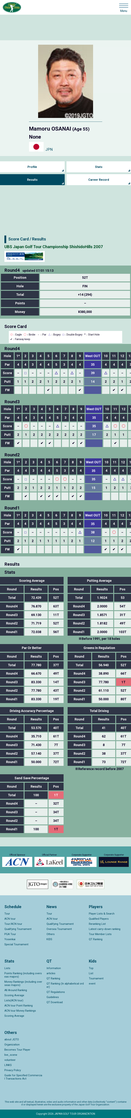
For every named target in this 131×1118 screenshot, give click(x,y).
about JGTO (11, 1039)
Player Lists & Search (102, 913)
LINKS (8, 1065)
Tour (7, 913)
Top (91, 968)
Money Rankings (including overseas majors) (23, 983)
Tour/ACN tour (13, 924)
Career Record (98, 179)
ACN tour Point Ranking (18, 1005)
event (92, 983)
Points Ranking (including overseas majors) (23, 975)
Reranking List (97, 924)
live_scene (10, 1054)
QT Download (55, 1002)
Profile (32, 167)
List (91, 973)
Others (51, 934)
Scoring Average (14, 995)
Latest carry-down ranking (104, 929)
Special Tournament (16, 944)
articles (51, 973)
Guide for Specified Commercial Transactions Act (23, 1077)
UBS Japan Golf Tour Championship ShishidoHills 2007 (53, 246)
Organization (12, 1044)
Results (32, 179)
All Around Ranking (15, 990)
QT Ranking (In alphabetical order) (65, 985)
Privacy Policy (12, 1070)
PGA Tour (10, 934)
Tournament (96, 978)
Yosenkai (9, 939)
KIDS (49, 939)
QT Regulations (56, 992)
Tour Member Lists (100, 934)
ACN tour (10, 918)
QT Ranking (95, 939)
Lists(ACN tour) (13, 1000)
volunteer (10, 1060)
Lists (7, 968)
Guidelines (53, 997)
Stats (98, 167)
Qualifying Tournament (18, 929)
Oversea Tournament (59, 929)
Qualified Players (99, 918)
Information (54, 968)
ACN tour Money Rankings (20, 1010)
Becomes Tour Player (17, 1049)
